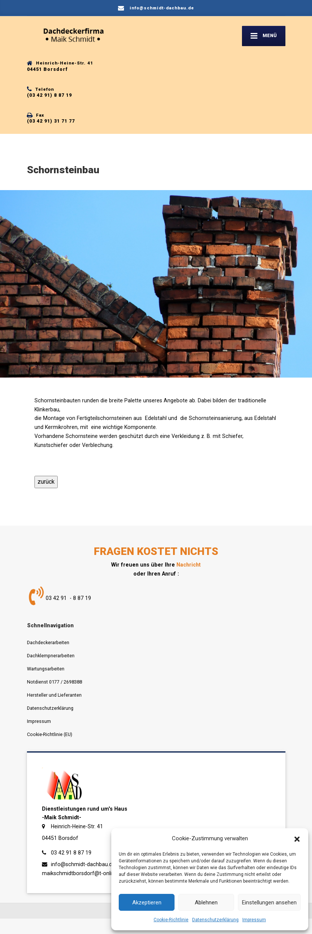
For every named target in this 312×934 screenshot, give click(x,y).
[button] (297, 839)
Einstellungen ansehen (269, 902)
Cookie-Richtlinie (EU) (49, 734)
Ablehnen (206, 902)
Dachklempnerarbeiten (51, 655)
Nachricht (188, 565)
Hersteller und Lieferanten (54, 695)
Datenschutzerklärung (215, 919)
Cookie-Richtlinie (171, 919)
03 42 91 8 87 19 (71, 853)
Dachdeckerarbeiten (48, 642)
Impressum (254, 919)
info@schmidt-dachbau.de (83, 864)
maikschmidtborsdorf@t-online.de (83, 873)
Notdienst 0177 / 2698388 (54, 682)
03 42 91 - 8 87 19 (68, 598)
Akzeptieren (146, 902)
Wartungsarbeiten (45, 669)
